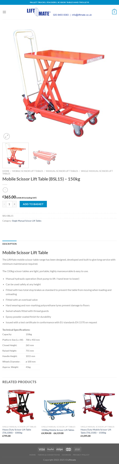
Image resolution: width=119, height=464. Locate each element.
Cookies (66, 455)
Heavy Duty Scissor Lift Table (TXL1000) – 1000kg (16, 431)
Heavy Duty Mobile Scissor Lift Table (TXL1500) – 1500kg (96, 431)
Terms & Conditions (49, 455)
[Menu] (4, 12)
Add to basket (33, 204)
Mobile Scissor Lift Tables (27, 171)
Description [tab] (9, 244)
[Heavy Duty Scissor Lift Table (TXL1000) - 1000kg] (20, 406)
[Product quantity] (9, 204)
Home (5, 171)
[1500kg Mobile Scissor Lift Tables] (59, 406)
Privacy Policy (81, 455)
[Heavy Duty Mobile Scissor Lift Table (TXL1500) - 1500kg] (99, 406)
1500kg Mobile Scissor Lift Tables (57, 430)
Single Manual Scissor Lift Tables (26, 220)
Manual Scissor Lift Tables (62, 171)
